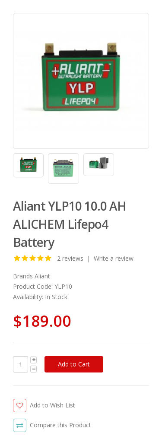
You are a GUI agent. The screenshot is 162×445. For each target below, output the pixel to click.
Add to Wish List (52, 405)
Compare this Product (60, 425)
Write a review (113, 258)
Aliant (42, 276)
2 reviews (70, 258)
